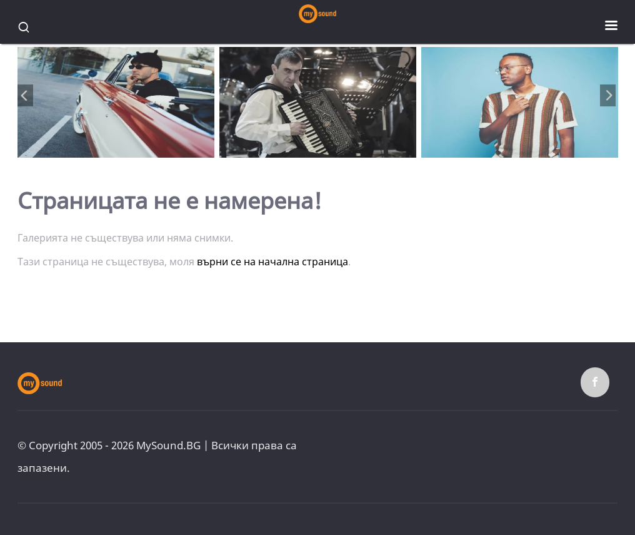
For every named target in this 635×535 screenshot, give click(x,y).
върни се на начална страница (272, 261)
